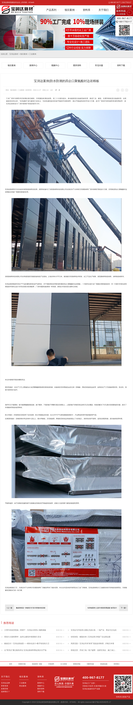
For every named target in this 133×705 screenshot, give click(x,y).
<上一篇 (9, 608)
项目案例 (70, 9)
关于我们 (103, 9)
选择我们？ (5, 691)
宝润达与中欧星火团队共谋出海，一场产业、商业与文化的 (92, 630)
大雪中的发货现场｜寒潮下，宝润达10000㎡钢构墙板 (24, 630)
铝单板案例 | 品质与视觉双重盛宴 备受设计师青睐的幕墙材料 (102, 609)
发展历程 (4, 689)
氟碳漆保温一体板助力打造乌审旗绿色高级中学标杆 (30, 609)
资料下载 (121, 65)
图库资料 (77, 65)
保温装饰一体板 (37, 664)
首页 (10, 664)
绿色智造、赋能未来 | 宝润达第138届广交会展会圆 (89, 637)
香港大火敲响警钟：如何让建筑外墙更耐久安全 (21, 637)
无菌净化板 (90, 664)
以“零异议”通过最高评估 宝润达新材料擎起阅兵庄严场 (24, 650)
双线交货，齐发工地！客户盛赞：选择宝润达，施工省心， (92, 650)
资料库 (86, 9)
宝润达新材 (13, 54)
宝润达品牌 (5, 683)
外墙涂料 (51, 664)
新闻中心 (33, 65)
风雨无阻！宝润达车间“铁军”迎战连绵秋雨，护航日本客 (91, 643)
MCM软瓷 (63, 664)
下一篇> (123, 608)
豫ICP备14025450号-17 (101, 702)
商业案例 (22, 686)
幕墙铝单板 (76, 664)
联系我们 (116, 664)
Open (57, 9)
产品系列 (51, 9)
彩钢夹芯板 (22, 664)
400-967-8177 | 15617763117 (120, 2)
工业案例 (32, 54)
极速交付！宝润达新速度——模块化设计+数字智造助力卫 (25, 643)
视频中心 (55, 65)
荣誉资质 (4, 686)
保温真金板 (103, 664)
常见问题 (99, 65)
